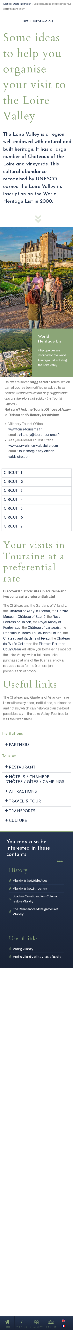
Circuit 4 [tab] (13, 500)
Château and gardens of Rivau (26, 638)
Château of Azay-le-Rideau (29, 611)
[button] (36, 745)
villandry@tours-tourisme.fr (39, 435)
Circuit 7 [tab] (13, 526)
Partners (19, 745)
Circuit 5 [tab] (13, 509)
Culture (18, 821)
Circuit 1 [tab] (13, 473)
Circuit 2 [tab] (13, 482)
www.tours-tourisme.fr (25, 429)
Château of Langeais (44, 627)
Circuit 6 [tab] (13, 517)
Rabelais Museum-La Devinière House (32, 633)
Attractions (23, 792)
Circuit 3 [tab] (13, 491)
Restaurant (22, 767)
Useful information (22, 4)
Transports (22, 811)
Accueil (7, 4)
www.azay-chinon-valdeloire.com (33, 446)
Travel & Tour (25, 801)
